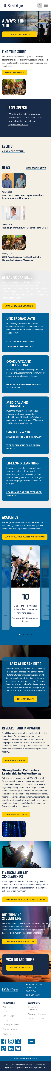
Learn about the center (16, 814)
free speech (25, 121)
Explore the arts (25, 699)
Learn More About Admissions (19, 306)
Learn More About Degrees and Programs (25, 537)
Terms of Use (41, 1067)
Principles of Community (37, 1014)
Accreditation (8, 1007)
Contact (6, 1020)
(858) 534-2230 (33, 995)
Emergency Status (10, 1029)
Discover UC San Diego (19, 968)
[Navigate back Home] (13, 5)
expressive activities (18, 124)
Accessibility (23, 1067)
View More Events (13, 151)
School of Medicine (18, 431)
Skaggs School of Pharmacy (24, 437)
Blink (5, 1011)
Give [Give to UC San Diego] (31, 1041)
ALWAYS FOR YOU (13, 23)
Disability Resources (11, 1025)
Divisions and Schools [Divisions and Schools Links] (25, 1058)
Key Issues (7, 1034)
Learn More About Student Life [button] (19, 941)
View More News (36, 168)
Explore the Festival (15, 72)
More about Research (15, 760)
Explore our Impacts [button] (20, 34)
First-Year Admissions (20, 341)
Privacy (32, 1067)
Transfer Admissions (19, 346)
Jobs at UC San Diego (36, 1018)
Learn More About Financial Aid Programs (25, 899)
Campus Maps (8, 1016)
